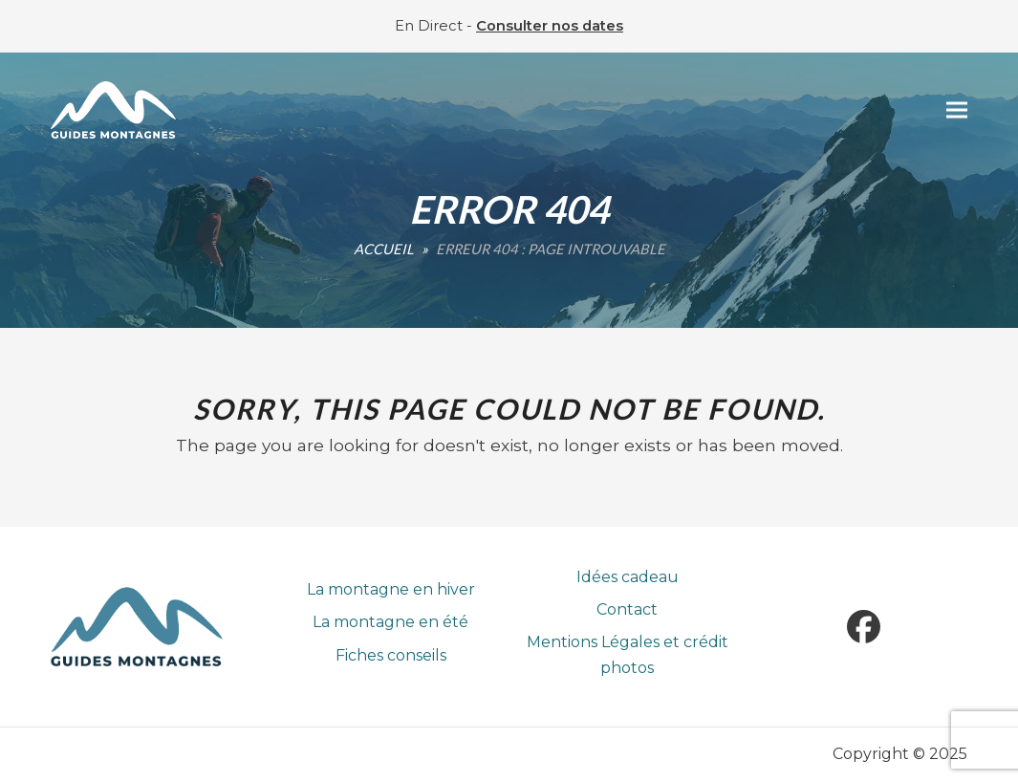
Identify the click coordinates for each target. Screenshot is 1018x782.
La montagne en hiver (391, 589)
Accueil (384, 248)
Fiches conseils (391, 655)
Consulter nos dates (549, 25)
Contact (627, 609)
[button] (956, 110)
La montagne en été (390, 622)
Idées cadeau (627, 577)
